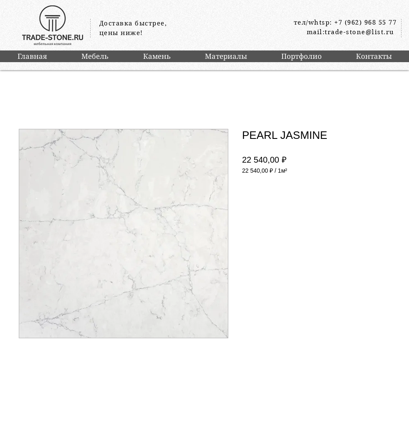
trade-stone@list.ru (359, 32)
